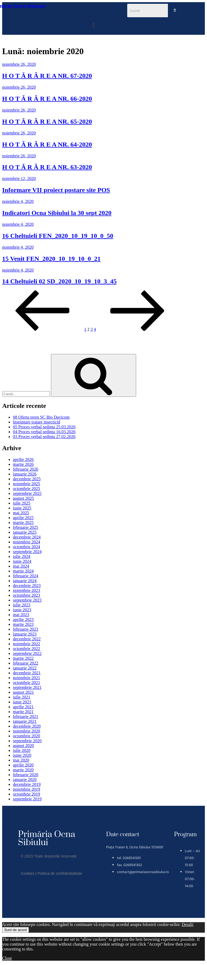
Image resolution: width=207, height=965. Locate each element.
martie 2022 (23, 658)
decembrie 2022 (27, 639)
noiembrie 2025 (26, 483)
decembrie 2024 (27, 537)
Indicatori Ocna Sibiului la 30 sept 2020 (56, 212)
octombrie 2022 (26, 648)
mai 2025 (21, 513)
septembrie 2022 (27, 653)
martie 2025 (23, 522)
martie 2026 (23, 464)
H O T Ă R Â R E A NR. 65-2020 (47, 121)
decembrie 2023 (27, 585)
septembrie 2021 (27, 687)
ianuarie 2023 (25, 634)
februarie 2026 (25, 469)
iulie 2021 (21, 697)
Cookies (27, 873)
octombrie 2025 (26, 488)
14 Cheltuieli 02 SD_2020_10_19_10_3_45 (59, 281)
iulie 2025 (21, 503)
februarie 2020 (25, 774)
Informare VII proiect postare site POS (56, 189)
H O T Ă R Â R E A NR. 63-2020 (47, 167)
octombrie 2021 (26, 682)
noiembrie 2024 (26, 542)
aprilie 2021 (23, 706)
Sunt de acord (15, 930)
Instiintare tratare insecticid (36, 422)
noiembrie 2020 (26, 731)
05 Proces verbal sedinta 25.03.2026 (44, 427)
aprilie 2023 (23, 619)
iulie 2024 (21, 556)
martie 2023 (23, 624)
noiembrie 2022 (26, 643)
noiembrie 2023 (26, 590)
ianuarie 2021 (25, 721)
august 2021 (23, 692)
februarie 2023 (25, 629)
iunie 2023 (22, 610)
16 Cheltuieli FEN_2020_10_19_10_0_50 (57, 235)
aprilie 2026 (23, 459)
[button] (94, 25)
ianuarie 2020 (25, 779)
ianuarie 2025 (25, 532)
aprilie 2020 (23, 765)
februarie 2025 (25, 527)
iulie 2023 (21, 605)
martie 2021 (23, 711)
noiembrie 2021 (26, 677)
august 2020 (23, 745)
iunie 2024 (22, 561)
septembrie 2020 (27, 740)
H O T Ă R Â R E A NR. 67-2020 (47, 75)
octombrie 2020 (26, 736)
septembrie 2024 (27, 551)
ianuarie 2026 (25, 474)
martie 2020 (23, 770)
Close (7, 958)
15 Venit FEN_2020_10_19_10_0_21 (51, 258)
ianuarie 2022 (25, 668)
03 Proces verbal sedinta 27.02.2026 (44, 436)
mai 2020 (21, 760)
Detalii (188, 924)
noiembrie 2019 (26, 789)
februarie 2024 (25, 576)
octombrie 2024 (26, 546)
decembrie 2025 (27, 479)
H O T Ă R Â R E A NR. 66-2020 (47, 98)
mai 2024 (21, 566)
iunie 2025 (22, 508)
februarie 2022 (25, 663)
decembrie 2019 (27, 784)
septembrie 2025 (27, 493)
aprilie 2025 (23, 517)
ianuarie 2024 (25, 580)
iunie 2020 (22, 755)
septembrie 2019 (27, 799)
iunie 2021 (22, 702)
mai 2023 (21, 614)
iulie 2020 (21, 750)
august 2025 (23, 498)
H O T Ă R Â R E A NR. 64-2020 (47, 144)
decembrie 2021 (27, 673)
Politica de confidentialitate (59, 873)
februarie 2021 (25, 716)
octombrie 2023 (26, 595)
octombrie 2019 (26, 794)
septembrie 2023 (27, 600)
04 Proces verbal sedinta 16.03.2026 (44, 431)
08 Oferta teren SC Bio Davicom (41, 417)
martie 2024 (23, 571)
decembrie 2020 (27, 726)
